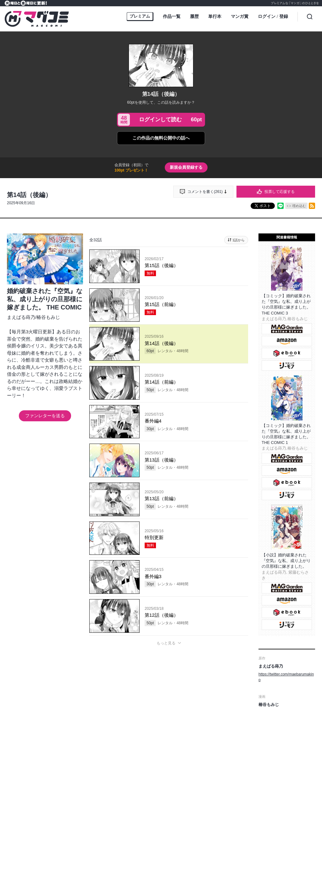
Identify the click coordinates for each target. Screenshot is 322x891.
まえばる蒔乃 (21, 317)
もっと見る (166, 643)
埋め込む (299, 206)
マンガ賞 (239, 16)
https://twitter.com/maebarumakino (286, 677)
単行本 (214, 16)
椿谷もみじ (48, 317)
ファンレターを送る (45, 415)
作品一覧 (171, 16)
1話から (238, 240)
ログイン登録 (273, 17)
